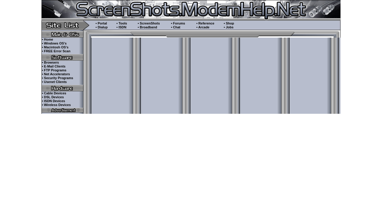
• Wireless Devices (56, 105)
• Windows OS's (54, 43)
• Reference (205, 23)
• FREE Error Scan (56, 51)
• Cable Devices (54, 93)
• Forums (178, 23)
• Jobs (229, 27)
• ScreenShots (149, 23)
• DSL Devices (53, 97)
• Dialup (102, 27)
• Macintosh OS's (55, 47)
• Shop (229, 23)
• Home (47, 39)
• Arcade (203, 27)
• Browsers (50, 62)
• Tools (121, 23)
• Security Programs (57, 78)
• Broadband (147, 27)
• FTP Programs (54, 70)
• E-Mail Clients (53, 66)
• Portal (101, 23)
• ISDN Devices (53, 101)
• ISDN (121, 27)
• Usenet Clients (54, 82)
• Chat (175, 27)
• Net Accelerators (56, 74)
